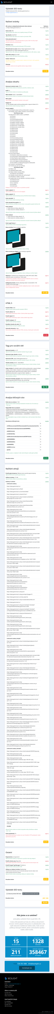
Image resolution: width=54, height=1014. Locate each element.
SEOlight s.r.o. (48, 1011)
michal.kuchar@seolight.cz (14, 984)
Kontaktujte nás (27, 968)
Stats (52, 1011)
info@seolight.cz (34, 963)
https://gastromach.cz (12, 12)
